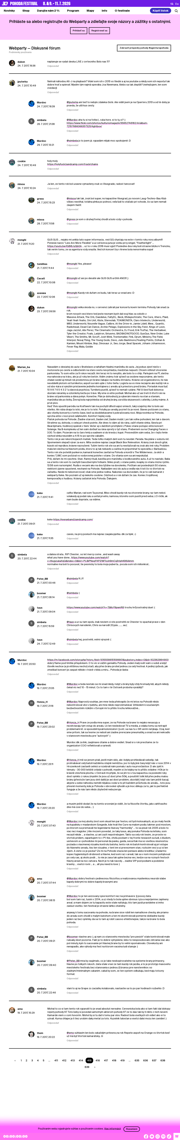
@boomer (72, 936)
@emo (70, 1032)
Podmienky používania (20, 52)
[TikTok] (169, 1136)
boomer (41, 593)
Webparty (18, 48)
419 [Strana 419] (122, 1060)
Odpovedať (53, 66)
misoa (21, 184)
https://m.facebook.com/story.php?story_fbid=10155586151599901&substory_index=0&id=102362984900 (108, 659)
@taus (70, 621)
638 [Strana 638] (162, 1060)
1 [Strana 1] (21, 1060)
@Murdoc (72, 119)
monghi (22, 239)
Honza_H (42, 701)
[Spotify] (163, 1136)
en (177, 3)
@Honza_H (73, 722)
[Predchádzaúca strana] (15, 1060)
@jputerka (72, 102)
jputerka (23, 81)
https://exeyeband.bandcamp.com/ (73, 519)
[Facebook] (146, 1136)
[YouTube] (152, 1136)
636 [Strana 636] (145, 1060)
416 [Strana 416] (98, 1060)
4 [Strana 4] (38, 1060)
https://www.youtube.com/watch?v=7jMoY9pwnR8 (95, 607)
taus (39, 607)
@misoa (71, 198)
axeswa (41, 293)
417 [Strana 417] (106, 1060)
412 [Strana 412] (64, 1060)
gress (40, 198)
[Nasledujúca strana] (94, 1067)
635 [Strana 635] (137, 1060)
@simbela (72, 140)
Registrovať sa (99, 30)
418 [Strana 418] (114, 1060)
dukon (21, 61)
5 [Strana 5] (43, 1060)
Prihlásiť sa (79, 30)
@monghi (72, 263)
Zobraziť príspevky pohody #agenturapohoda (144, 48)
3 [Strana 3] (32, 1060)
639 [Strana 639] (87, 1067)
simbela (41, 120)
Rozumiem (131, 1129)
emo (39, 878)
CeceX (41, 278)
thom (40, 1033)
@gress (71, 219)
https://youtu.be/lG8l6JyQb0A (64, 246)
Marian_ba (24, 367)
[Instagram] (157, 1136)
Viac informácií (112, 1128)
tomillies (42, 264)
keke (40, 493)
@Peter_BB (73, 960)
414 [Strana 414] (81, 1060)
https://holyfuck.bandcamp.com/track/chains (72, 164)
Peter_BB (42, 578)
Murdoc (41, 102)
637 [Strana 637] (154, 1060)
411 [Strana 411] (56, 1060)
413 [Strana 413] (73, 1060)
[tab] (25, 10)
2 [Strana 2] (26, 1060)
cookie (22, 161)
